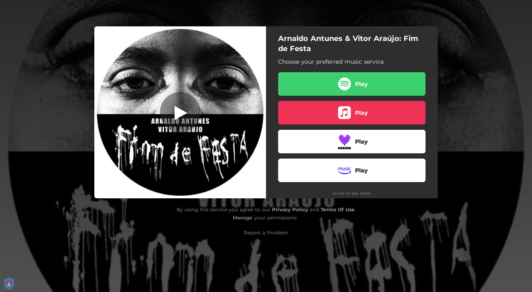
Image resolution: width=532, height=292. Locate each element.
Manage (243, 218)
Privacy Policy (290, 209)
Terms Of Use (338, 209)
